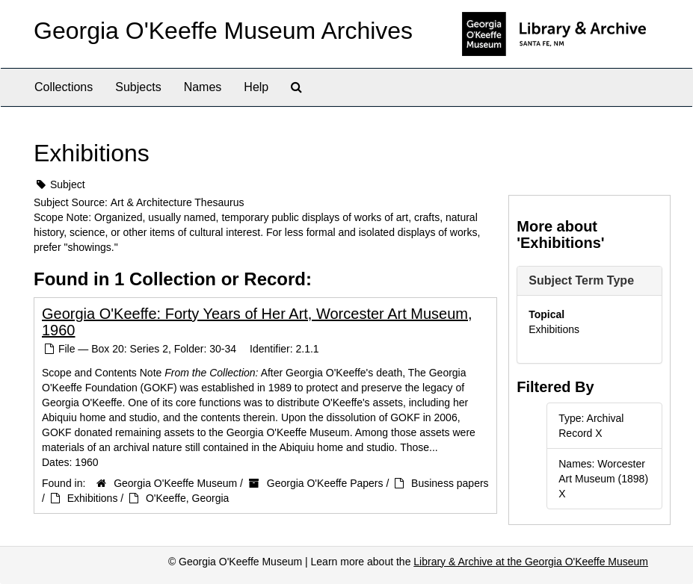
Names (203, 87)
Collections (63, 87)
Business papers (450, 483)
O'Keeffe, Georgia (187, 498)
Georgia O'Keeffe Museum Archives (223, 30)
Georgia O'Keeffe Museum (175, 483)
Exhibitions (92, 498)
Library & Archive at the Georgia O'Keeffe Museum (530, 562)
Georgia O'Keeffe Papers (325, 483)
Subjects (138, 87)
